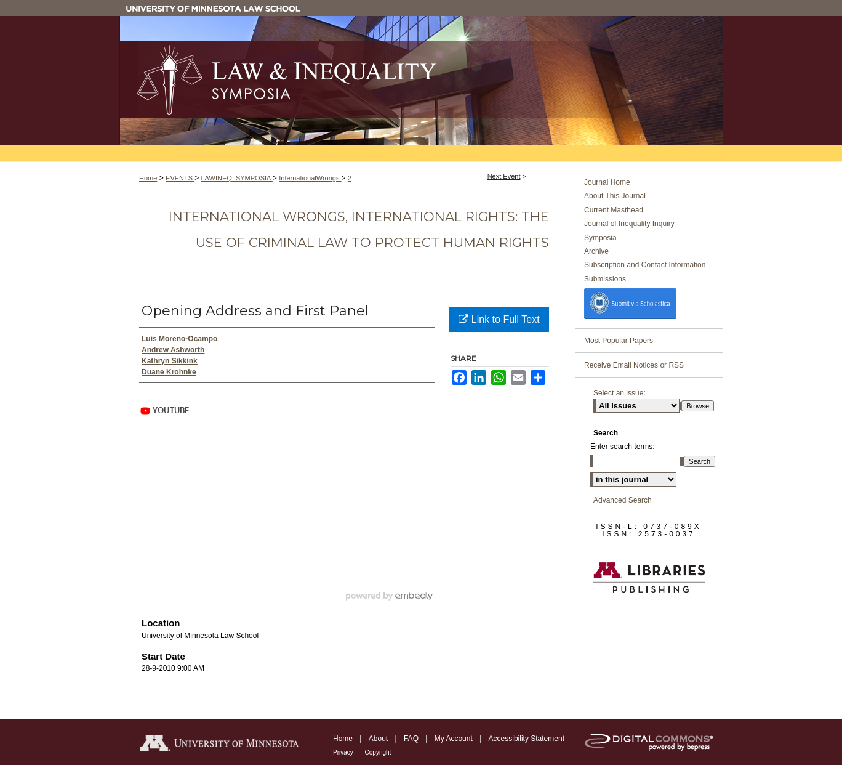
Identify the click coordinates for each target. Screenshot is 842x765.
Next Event (504, 176)
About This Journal (615, 196)
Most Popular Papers (618, 340)
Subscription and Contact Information (644, 265)
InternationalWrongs (310, 178)
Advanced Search (622, 500)
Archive (596, 251)
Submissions (605, 279)
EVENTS (180, 178)
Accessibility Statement (526, 738)
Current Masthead (613, 210)
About (379, 738)
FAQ (412, 738)
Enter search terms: (622, 446)
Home (148, 178)
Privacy (344, 752)
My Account (455, 738)
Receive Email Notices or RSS (634, 365)
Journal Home (607, 182)
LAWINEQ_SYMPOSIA (236, 178)
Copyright (378, 752)
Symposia (600, 237)
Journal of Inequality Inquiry (629, 223)
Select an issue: (619, 393)
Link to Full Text (499, 319)
